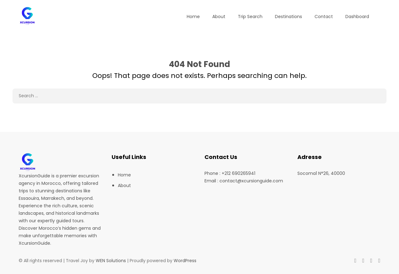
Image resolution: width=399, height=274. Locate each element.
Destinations (288, 16)
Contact (324, 16)
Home (193, 16)
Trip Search (250, 16)
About (218, 16)
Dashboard (357, 16)
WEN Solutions (111, 260)
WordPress (185, 260)
